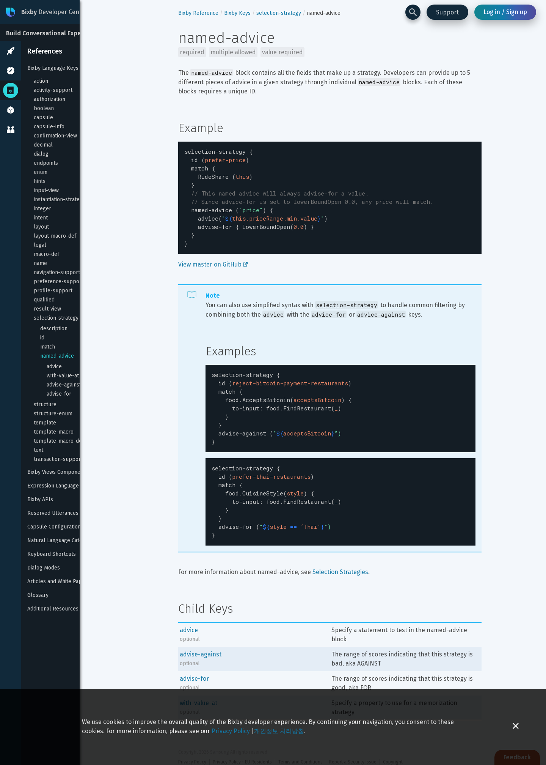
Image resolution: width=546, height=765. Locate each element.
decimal (43, 145)
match (47, 347)
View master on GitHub (213, 255)
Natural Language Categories (62, 540)
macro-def (46, 254)
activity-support (53, 90)
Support (447, 12)
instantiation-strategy (59, 199)
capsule (43, 117)
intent (41, 218)
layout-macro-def (55, 236)
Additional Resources (52, 609)
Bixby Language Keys (52, 68)
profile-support (53, 290)
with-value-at (63, 375)
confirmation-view (55, 135)
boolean (44, 108)
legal (40, 245)
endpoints (46, 163)
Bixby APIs (40, 499)
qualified (44, 300)
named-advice (57, 356)
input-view (46, 190)
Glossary (38, 595)
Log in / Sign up (505, 12)
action (41, 81)
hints (40, 181)
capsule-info (49, 126)
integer (42, 208)
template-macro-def (59, 441)
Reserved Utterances (52, 513)
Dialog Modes (43, 568)
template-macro (54, 432)
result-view (47, 309)
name (40, 263)
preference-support (58, 281)
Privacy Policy (231, 731)
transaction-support (58, 459)
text (38, 450)
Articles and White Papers (58, 581)
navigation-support (57, 272)
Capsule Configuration (54, 527)
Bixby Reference (198, 13)
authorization (49, 99)
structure (45, 404)
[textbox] (330, 193)
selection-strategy (56, 318)
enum (40, 172)
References (44, 51)
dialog (41, 154)
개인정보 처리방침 (279, 731)
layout (41, 227)
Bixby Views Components (57, 472)
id (42, 337)
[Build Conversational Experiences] (57, 32)
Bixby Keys (237, 13)
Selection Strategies (340, 549)
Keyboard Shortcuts (51, 554)
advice (54, 366)
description (53, 328)
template (45, 423)
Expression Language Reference (66, 486)
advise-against (64, 385)
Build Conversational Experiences (54, 33)
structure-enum (53, 413)
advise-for (59, 394)
